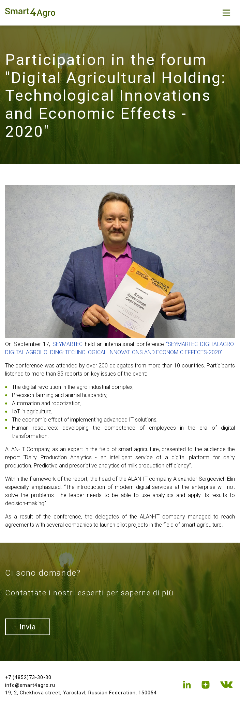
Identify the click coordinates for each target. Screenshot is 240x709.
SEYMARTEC (67, 344)
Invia (27, 627)
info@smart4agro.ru (30, 685)
